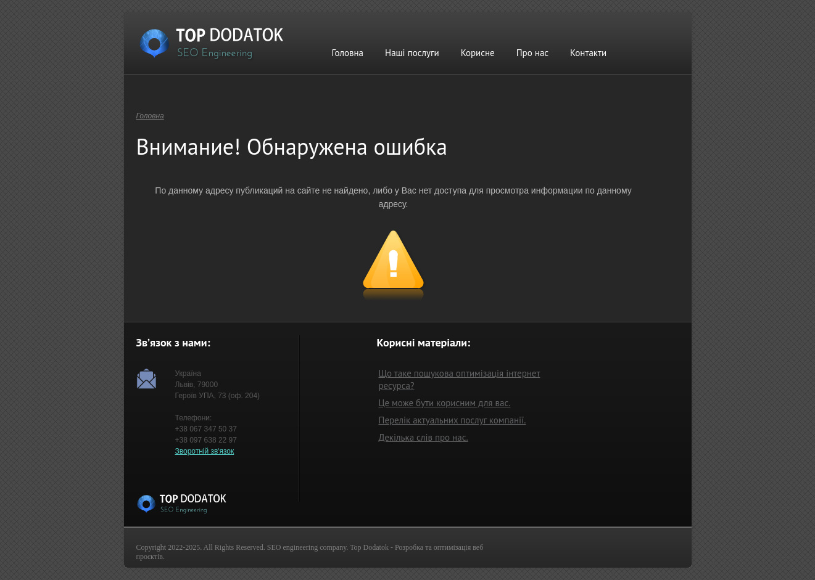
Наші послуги (412, 53)
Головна (348, 53)
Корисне (478, 53)
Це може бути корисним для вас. (445, 403)
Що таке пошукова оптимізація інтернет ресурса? (459, 379)
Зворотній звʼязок (204, 451)
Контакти (588, 53)
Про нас (532, 53)
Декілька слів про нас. (423, 437)
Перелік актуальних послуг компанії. (452, 420)
